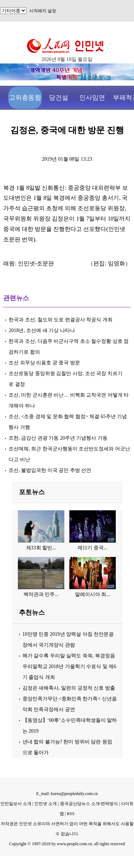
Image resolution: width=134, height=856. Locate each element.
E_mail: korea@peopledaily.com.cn (67, 793)
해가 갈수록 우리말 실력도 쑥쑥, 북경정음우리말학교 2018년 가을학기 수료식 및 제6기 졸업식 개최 (69, 666)
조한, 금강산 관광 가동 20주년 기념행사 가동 (58, 438)
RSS (70, 813)
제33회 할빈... (41, 547)
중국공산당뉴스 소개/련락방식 (89, 803)
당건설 (58, 97)
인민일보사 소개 (15, 803)
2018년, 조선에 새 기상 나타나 (42, 330)
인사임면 (92, 97)
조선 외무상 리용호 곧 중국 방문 (44, 362)
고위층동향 (25, 97)
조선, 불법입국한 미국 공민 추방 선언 (50, 470)
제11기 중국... (92, 547)
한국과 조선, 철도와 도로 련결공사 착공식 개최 (61, 319)
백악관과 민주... (41, 594)
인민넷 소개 (45, 803)
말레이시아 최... (92, 594)
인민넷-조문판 (36, 263)
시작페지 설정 (42, 10)
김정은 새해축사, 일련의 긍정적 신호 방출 (69, 688)
